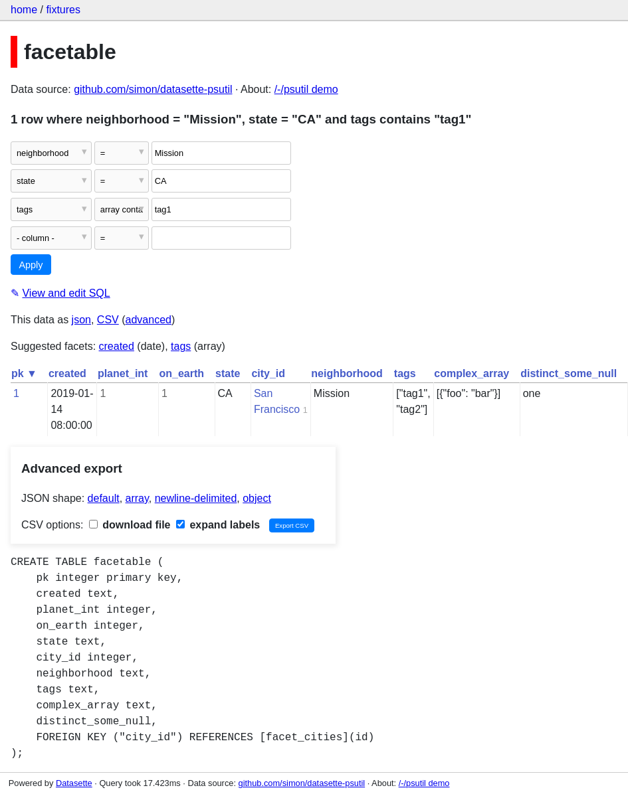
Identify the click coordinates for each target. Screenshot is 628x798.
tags (181, 346)
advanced (148, 319)
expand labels (218, 524)
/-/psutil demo (306, 89)
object (257, 498)
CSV (108, 319)
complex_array (471, 373)
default (104, 498)
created (116, 346)
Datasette (74, 783)
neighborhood (347, 373)
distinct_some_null (568, 373)
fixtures (63, 9)
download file (130, 524)
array (137, 498)
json (81, 319)
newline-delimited (196, 498)
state (227, 373)
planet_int (123, 373)
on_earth (181, 373)
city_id (268, 373)
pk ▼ (24, 373)
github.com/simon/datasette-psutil (153, 89)
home (24, 9)
